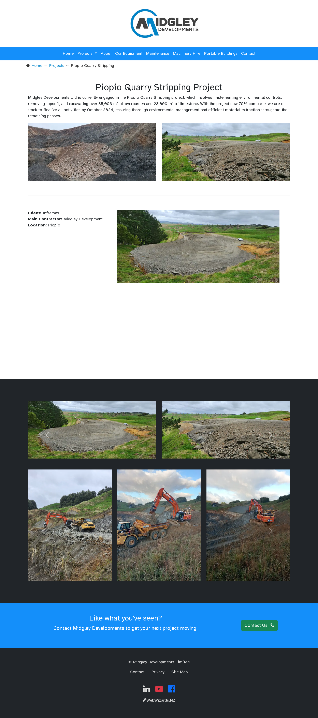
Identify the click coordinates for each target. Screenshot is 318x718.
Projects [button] (85, 53)
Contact (248, 53)
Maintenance (157, 53)
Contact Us (259, 625)
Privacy (157, 671)
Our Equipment (128, 53)
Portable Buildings (220, 53)
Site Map (179, 671)
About (106, 53)
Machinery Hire (186, 53)
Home (68, 53)
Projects (56, 65)
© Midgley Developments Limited (159, 661)
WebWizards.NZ (159, 700)
